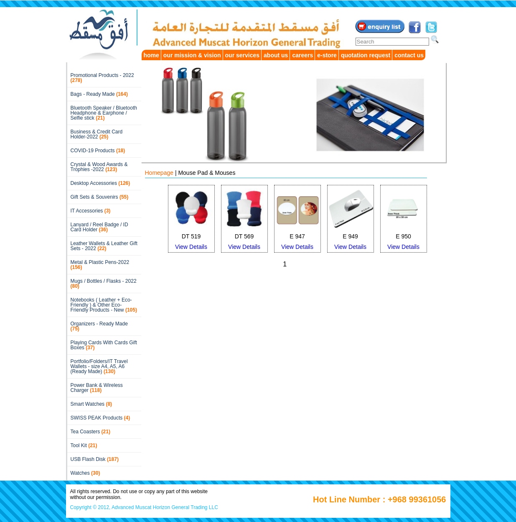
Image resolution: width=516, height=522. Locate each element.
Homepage (159, 172)
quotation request (365, 55)
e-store (327, 55)
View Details (191, 246)
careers (302, 55)
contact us (409, 55)
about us (276, 55)
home (151, 55)
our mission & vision (192, 55)
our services (242, 55)
